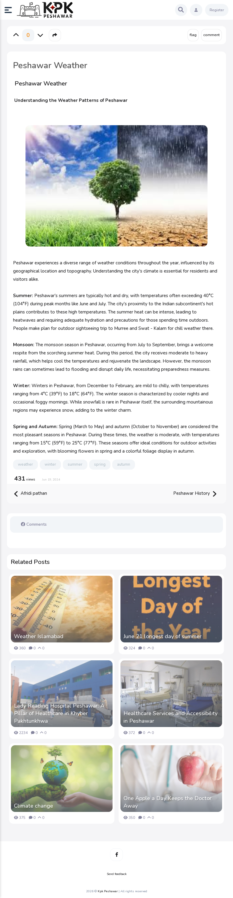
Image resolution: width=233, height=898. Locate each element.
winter (50, 464)
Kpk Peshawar (108, 891)
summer (75, 464)
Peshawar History (194, 494)
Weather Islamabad (38, 636)
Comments (34, 524)
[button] (11, 10)
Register (217, 10)
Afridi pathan (30, 494)
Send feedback (117, 874)
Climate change (33, 805)
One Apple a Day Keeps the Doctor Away (167, 802)
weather (25, 464)
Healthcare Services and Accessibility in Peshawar (170, 717)
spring (100, 464)
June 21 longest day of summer (162, 636)
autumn (123, 464)
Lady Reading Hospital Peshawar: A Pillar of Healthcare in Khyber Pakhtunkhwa (59, 713)
